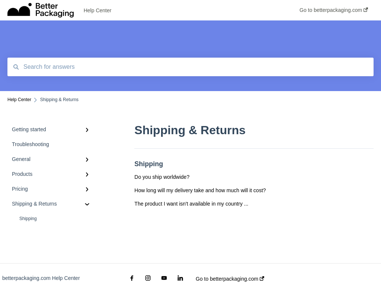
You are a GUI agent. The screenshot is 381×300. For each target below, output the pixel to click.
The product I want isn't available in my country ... (191, 204)
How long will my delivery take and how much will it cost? (200, 190)
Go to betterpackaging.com (230, 279)
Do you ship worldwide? (161, 177)
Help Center (98, 10)
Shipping (28, 218)
